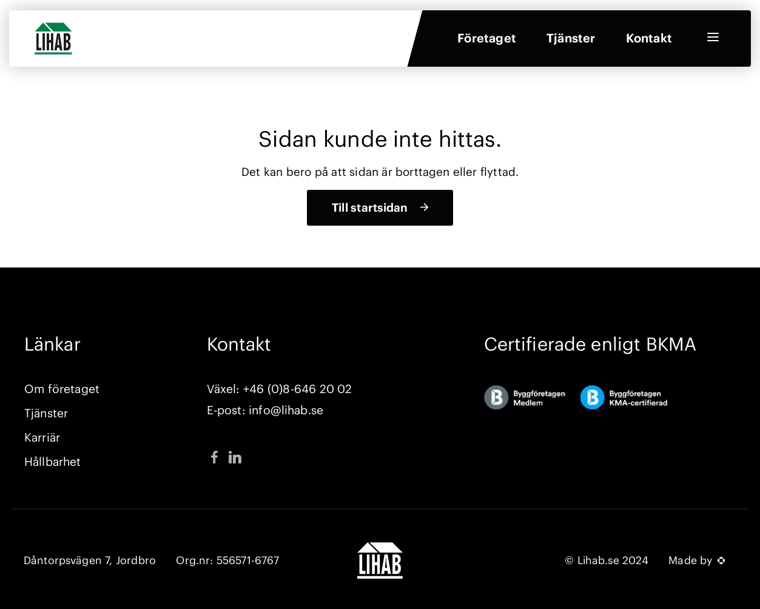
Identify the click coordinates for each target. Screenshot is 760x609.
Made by (696, 560)
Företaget (486, 41)
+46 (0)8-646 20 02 (297, 389)
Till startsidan (370, 207)
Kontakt (649, 41)
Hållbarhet (52, 461)
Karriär (42, 437)
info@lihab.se (286, 410)
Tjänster (571, 41)
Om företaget (61, 389)
